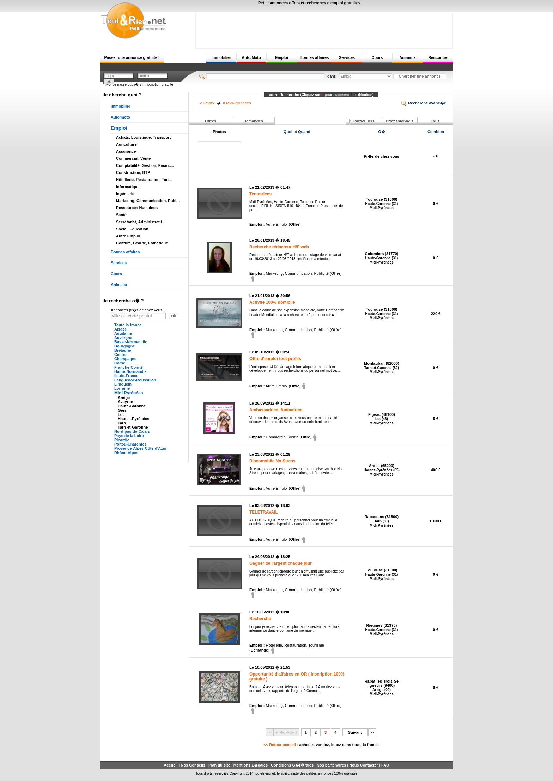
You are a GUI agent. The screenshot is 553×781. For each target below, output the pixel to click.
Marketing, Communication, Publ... (148, 201)
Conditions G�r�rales (292, 765)
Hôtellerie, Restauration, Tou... (144, 179)
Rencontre (437, 57)
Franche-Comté (128, 367)
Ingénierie (125, 194)
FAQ (385, 765)
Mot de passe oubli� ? (123, 84)
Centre (120, 354)
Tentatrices (260, 194)
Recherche (260, 618)
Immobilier (221, 57)
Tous (435, 121)
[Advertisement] (324, 29)
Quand (304, 131)
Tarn (122, 423)
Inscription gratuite (158, 84)
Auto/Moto (251, 57)
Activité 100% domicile (272, 302)
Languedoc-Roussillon (135, 380)
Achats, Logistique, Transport (143, 137)
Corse (119, 363)
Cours (377, 57)
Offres (210, 121)
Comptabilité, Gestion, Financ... (145, 165)
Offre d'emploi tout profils (275, 358)
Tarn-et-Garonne (133, 427)
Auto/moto (120, 117)
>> (372, 732)
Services (347, 57)
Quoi (288, 131)
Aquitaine (123, 333)
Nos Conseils (193, 765)
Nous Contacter (363, 765)
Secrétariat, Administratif (139, 222)
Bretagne (122, 350)
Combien (435, 131)
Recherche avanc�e (423, 103)
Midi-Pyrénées (128, 392)
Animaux (407, 57)
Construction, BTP (133, 172)
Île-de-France (126, 376)
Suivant (355, 732)
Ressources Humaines (137, 208)
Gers (122, 410)
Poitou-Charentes (130, 444)
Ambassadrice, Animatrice (275, 409)
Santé (121, 215)
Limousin (123, 384)
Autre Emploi (128, 236)
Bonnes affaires (314, 57)
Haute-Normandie (130, 371)
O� (381, 131)
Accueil (170, 765)
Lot (121, 414)
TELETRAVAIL (263, 512)
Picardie (121, 440)
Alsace (120, 329)
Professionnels (400, 121)
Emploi (281, 57)
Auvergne (123, 337)
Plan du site (219, 765)
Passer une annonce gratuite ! (131, 57)
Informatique (128, 186)
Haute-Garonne (132, 406)
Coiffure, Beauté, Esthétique (142, 243)
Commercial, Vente (133, 158)
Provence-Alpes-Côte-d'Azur (140, 448)
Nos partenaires (331, 765)
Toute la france (127, 325)
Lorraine (122, 388)
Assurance (126, 151)
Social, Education (132, 229)
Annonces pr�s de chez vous (136, 310)
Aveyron (125, 402)
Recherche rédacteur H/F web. (279, 246)
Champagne (125, 359)
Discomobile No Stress (272, 461)
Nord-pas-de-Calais (132, 431)
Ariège (124, 397)
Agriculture (126, 144)
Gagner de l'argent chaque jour (280, 563)
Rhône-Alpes (126, 452)
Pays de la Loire (129, 436)
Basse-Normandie (130, 342)
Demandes (253, 121)
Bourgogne (124, 346)
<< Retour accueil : (320, 745)
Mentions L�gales (250, 765)
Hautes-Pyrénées (133, 419)
